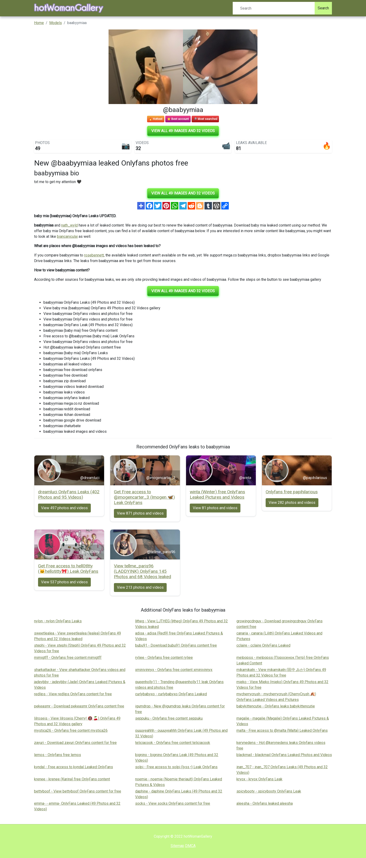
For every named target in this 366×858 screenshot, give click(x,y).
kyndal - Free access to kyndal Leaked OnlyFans (73, 767)
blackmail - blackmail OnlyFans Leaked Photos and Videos (284, 755)
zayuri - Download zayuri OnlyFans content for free (75, 742)
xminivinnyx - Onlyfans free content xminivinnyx (173, 669)
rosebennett (94, 255)
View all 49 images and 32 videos (183, 131)
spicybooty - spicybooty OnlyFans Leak (268, 791)
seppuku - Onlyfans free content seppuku (169, 718)
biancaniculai (67, 236)
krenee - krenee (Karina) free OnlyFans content (72, 779)
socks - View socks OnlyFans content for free (172, 803)
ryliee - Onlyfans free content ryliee (164, 657)
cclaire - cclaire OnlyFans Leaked (263, 645)
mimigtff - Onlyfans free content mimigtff (68, 657)
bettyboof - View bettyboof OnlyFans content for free (77, 791)
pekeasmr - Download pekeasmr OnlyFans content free (79, 706)
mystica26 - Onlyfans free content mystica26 (71, 730)
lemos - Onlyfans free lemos (57, 755)
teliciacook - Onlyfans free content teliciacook (172, 742)
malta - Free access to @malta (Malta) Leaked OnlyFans (282, 730)
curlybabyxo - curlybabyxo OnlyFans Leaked (171, 694)
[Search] (274, 8)
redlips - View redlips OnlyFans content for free (73, 694)
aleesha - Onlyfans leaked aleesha (264, 803)
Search (323, 8)
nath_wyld (69, 225)
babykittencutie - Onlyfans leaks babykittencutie (275, 706)
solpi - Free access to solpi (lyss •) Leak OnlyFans (176, 767)
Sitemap (177, 846)
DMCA (190, 846)
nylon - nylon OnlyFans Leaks (58, 621)
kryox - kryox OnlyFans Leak (259, 779)
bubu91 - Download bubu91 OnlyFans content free (176, 645)
